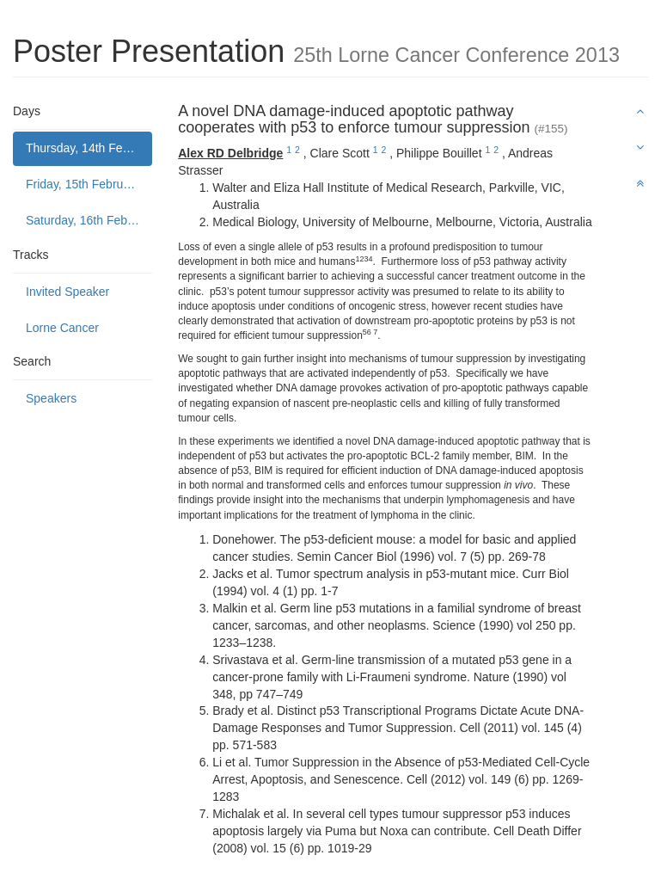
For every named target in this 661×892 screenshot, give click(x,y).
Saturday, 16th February (89, 220)
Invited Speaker (67, 291)
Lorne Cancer (62, 328)
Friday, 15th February (83, 184)
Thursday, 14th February (89, 148)
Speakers (51, 398)
